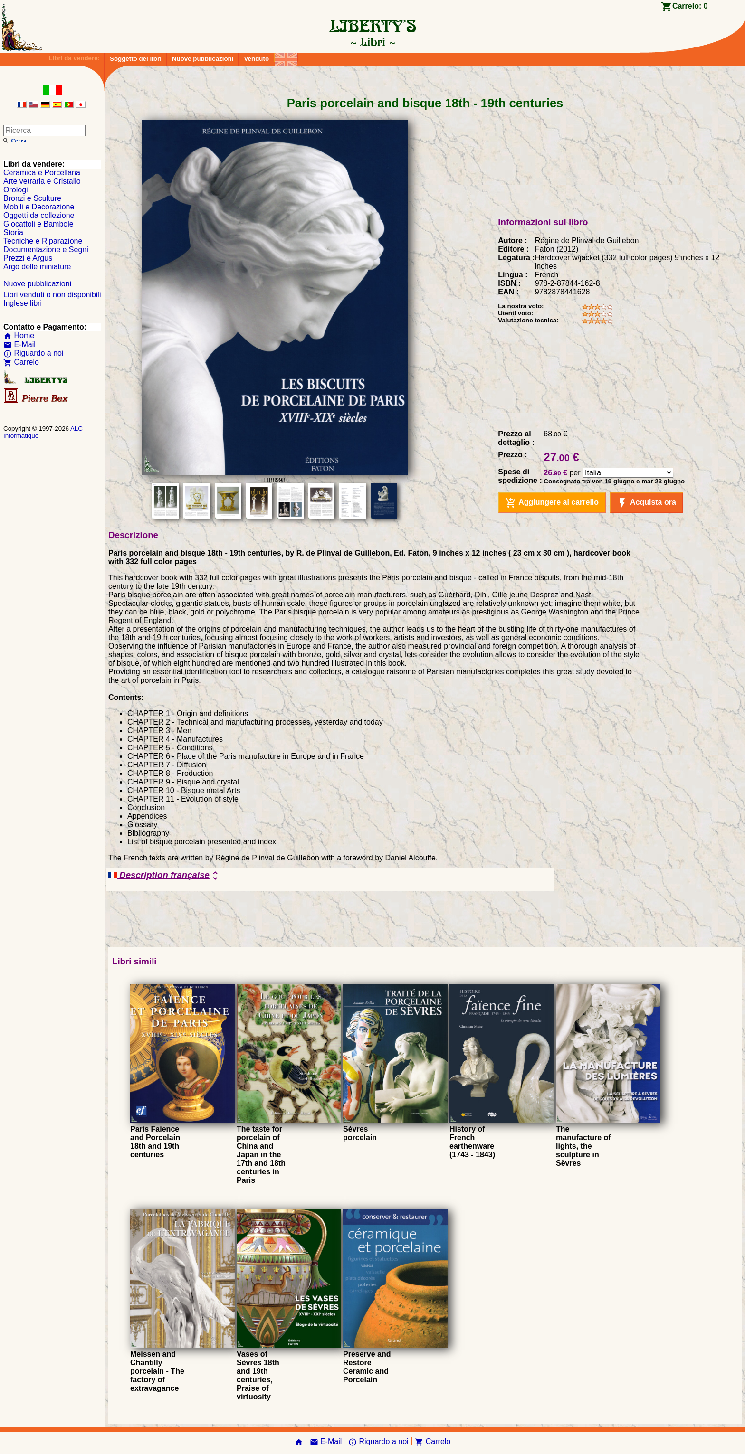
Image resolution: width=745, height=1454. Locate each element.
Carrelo (21, 362)
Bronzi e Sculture (32, 198)
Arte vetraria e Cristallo (42, 181)
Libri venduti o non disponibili (52, 295)
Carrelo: (690, 6)
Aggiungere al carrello (552, 503)
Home (18, 335)
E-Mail (19, 344)
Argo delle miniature (37, 267)
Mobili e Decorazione (38, 207)
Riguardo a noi (33, 353)
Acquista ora (646, 503)
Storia (13, 232)
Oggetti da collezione (38, 215)
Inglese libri (22, 303)
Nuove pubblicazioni (203, 58)
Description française (164, 875)
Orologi (15, 190)
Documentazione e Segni (45, 249)
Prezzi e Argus (27, 258)
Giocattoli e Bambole (38, 224)
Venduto (256, 58)
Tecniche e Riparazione (42, 241)
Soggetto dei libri (136, 58)
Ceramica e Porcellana (41, 173)
